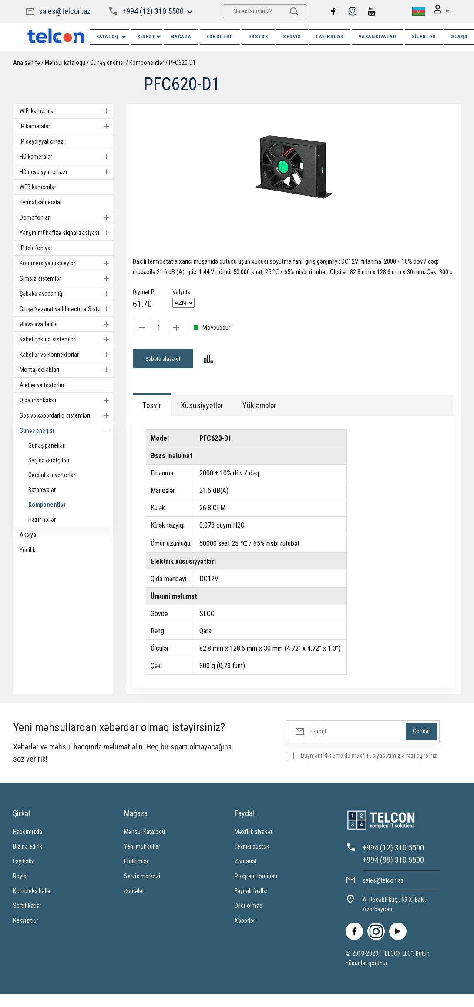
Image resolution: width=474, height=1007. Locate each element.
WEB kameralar (38, 187)
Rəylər (20, 878)
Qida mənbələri (66, 400)
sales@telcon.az (65, 11)
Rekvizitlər (25, 923)
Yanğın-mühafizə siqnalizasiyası (66, 232)
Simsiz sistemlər (66, 278)
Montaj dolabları (66, 369)
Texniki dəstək (252, 849)
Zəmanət (246, 863)
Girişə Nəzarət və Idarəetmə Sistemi (66, 308)
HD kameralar (66, 156)
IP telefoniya (35, 247)
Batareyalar (42, 489)
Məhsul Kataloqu (144, 834)
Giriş (438, 11)
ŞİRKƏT (150, 36)
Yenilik (27, 549)
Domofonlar (66, 217)
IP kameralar (66, 126)
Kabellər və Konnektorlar (66, 354)
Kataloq (111, 37)
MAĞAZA (181, 37)
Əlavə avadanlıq (66, 324)
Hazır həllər (42, 519)
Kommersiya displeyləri (66, 263)
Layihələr (330, 37)
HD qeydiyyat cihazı (66, 171)
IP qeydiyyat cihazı (42, 141)
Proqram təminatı (256, 878)
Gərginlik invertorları (52, 475)
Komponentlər (146, 62)
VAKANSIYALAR (378, 37)
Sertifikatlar (27, 908)
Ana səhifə (26, 62)
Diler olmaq (248, 908)
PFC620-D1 (182, 62)
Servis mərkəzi (142, 878)
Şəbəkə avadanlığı (66, 293)
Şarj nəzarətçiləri (48, 460)
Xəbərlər (245, 923)
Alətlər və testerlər (42, 384)
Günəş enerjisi (107, 62)
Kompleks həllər (32, 893)
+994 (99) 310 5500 (393, 862)
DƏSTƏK (258, 37)
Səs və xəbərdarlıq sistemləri (66, 415)
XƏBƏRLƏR (219, 37)
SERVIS (292, 37)
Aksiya (28, 534)
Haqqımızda (27, 834)
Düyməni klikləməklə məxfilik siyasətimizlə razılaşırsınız (369, 758)
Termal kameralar (41, 202)
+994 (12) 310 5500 (152, 11)
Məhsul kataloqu (65, 62)
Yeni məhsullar (142, 849)
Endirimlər (136, 863)
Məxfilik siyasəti (254, 834)
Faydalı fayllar (251, 893)
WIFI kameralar (66, 111)
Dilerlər (423, 37)
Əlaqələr (134, 893)
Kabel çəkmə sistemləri (66, 339)
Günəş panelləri (47, 445)
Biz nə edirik (27, 849)
